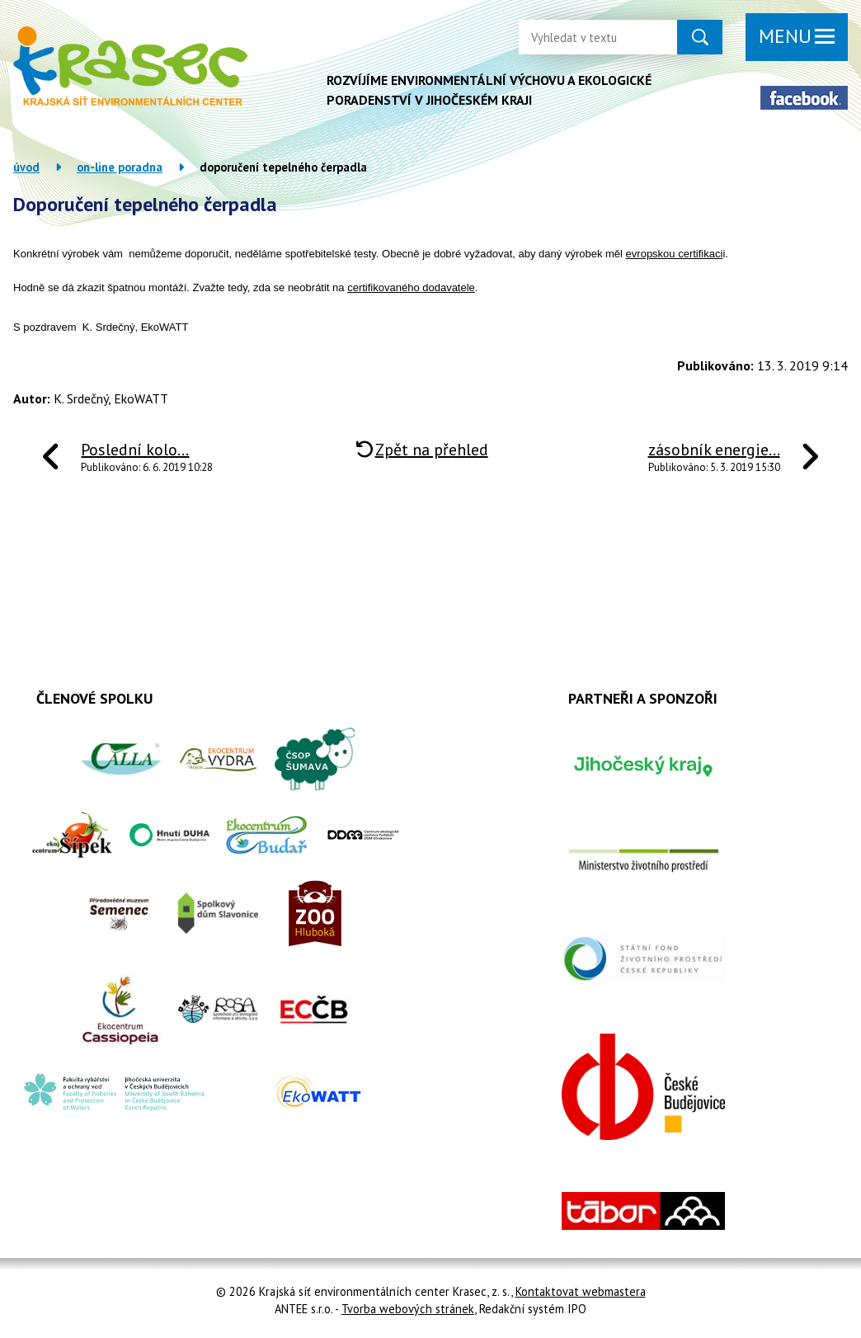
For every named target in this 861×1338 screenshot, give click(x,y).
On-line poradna (119, 167)
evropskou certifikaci (674, 253)
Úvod (26, 167)
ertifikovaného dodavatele (414, 287)
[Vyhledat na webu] (585, 37)
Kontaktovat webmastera (580, 1291)
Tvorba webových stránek (407, 1309)
